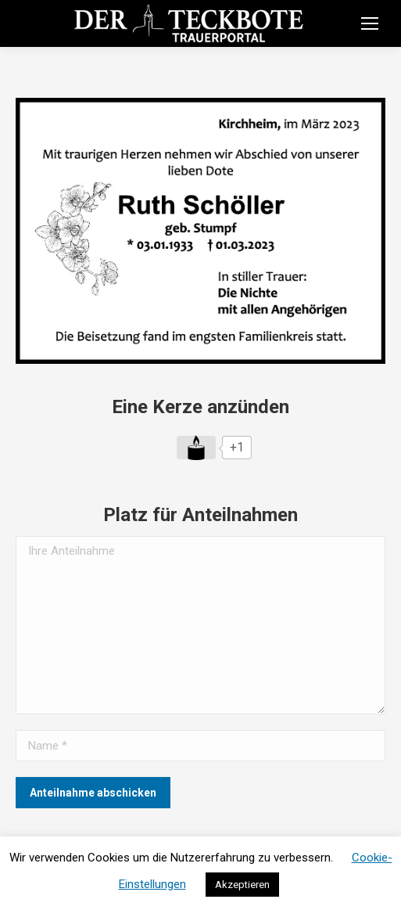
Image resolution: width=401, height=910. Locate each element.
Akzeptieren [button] (242, 884)
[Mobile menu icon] (369, 23)
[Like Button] (196, 447)
